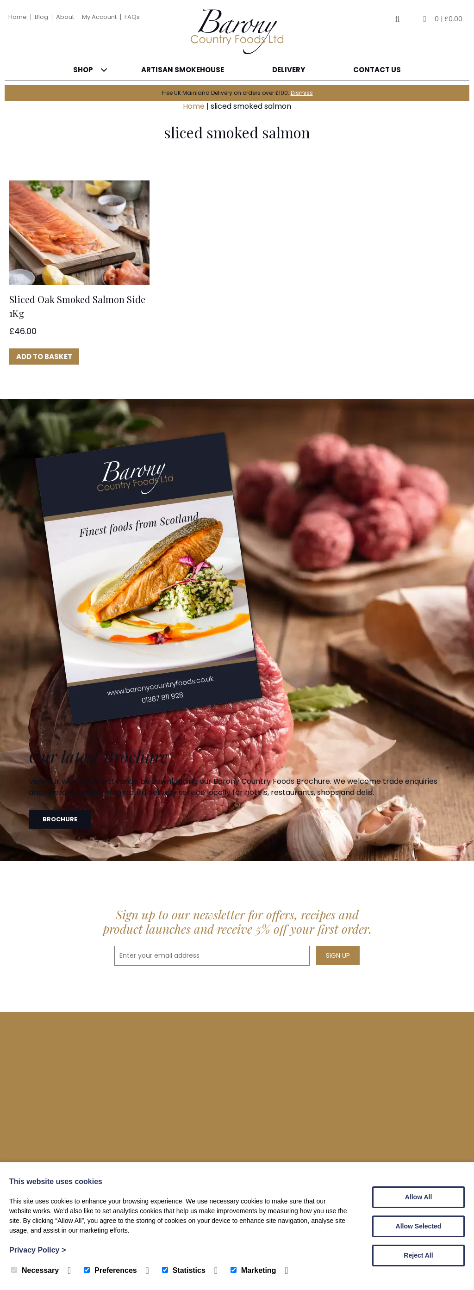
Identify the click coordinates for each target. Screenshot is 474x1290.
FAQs (132, 17)
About (65, 17)
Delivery (288, 69)
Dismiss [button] (302, 93)
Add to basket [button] (44, 356)
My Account (99, 17)
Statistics (184, 1270)
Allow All (418, 1197)
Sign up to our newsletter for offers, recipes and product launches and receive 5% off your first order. (237, 921)
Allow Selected (419, 1226)
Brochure (60, 819)
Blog (41, 17)
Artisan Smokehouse (182, 69)
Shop (83, 69)
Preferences (110, 1270)
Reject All (418, 1255)
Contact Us (377, 69)
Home (17, 17)
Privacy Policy (37, 1250)
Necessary (35, 1270)
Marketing (253, 1270)
